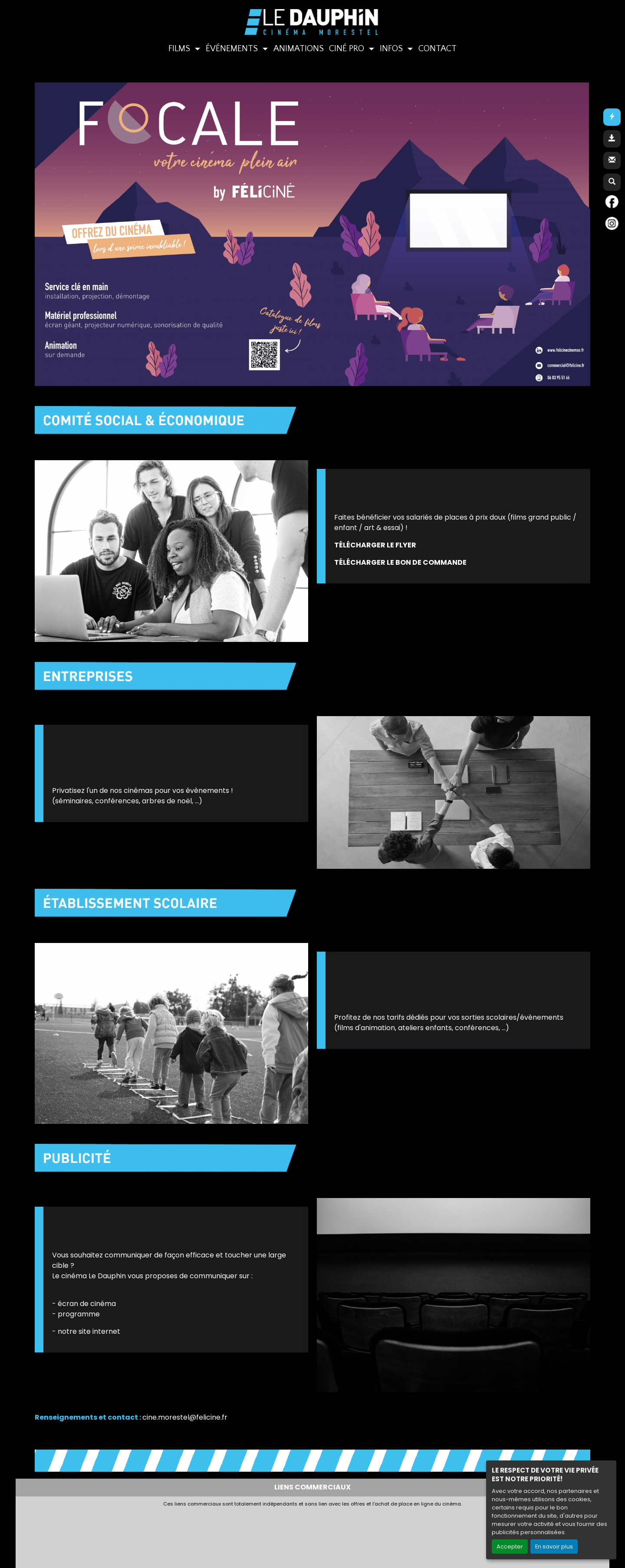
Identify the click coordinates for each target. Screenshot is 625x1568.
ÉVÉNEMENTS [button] (233, 48)
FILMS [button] (180, 48)
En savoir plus (554, 1546)
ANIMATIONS (298, 48)
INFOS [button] (392, 48)
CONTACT (437, 48)
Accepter (510, 1546)
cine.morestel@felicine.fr (184, 1417)
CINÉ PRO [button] (347, 48)
